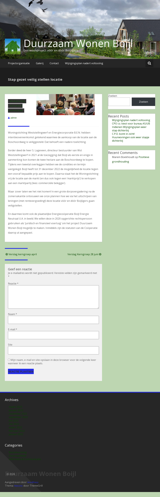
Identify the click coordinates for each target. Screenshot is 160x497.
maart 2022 (15, 432)
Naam (12, 319)
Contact (54, 63)
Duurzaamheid (17, 460)
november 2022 (18, 418)
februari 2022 (17, 435)
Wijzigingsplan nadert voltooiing (84, 63)
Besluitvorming (17, 101)
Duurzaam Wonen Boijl (78, 43)
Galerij (39, 63)
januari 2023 (16, 415)
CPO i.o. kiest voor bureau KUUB (131, 123)
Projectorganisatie (19, 63)
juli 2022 (13, 425)
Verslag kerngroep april (21, 254)
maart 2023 (15, 411)
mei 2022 (14, 429)
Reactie (13, 283)
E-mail (12, 334)
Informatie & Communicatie (25, 464)
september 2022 (18, 422)
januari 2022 (16, 439)
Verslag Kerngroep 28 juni (85, 254)
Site (10, 349)
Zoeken (112, 96)
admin (13, 117)
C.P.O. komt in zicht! (123, 134)
